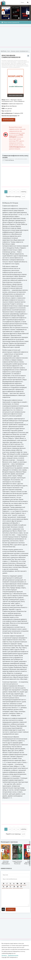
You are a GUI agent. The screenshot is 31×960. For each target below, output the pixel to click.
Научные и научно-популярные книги (12, 100)
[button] (3, 883)
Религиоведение (19, 101)
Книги (7, 99)
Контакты (4, 955)
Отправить (10, 909)
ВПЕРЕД (23, 191)
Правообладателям (13, 955)
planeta (4, 3)
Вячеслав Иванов (11, 106)
